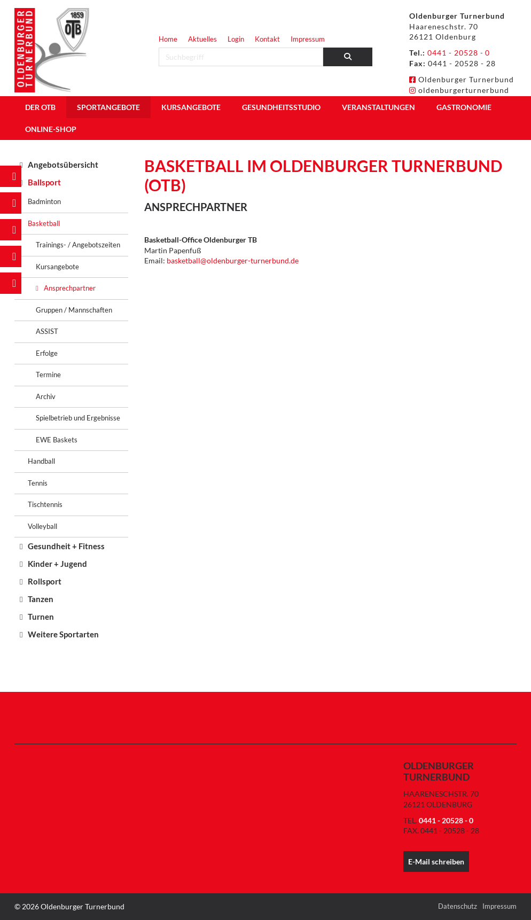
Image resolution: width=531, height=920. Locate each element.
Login (236, 39)
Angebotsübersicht (63, 164)
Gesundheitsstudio (281, 107)
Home (168, 39)
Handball (41, 461)
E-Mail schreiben (436, 861)
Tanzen (40, 599)
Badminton (44, 201)
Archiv (46, 396)
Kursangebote (191, 107)
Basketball (44, 223)
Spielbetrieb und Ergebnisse (78, 418)
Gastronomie (463, 107)
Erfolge (47, 353)
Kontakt (267, 39)
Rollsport (44, 581)
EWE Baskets (56, 439)
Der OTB (40, 107)
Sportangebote (108, 107)
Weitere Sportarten (63, 634)
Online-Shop (50, 129)
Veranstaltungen (378, 107)
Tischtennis (45, 504)
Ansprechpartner (70, 288)
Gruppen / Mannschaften (74, 310)
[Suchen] (348, 57)
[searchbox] (241, 57)
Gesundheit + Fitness (66, 546)
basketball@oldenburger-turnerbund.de (233, 260)
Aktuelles (202, 39)
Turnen (41, 616)
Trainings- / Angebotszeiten (78, 244)
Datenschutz (457, 906)
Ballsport (44, 182)
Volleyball (42, 526)
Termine (48, 374)
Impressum (308, 39)
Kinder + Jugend (57, 563)
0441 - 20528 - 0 (458, 52)
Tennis (38, 483)
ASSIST (47, 331)
